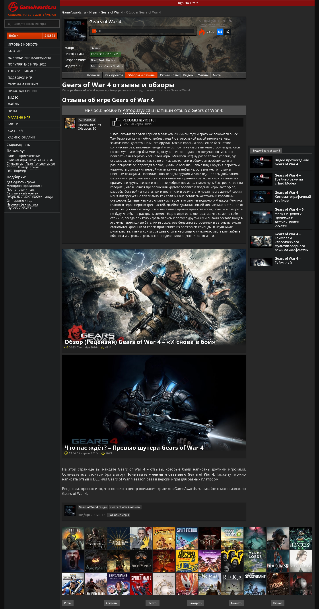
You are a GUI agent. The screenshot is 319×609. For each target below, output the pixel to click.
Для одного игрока (21, 182)
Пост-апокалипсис (21, 189)
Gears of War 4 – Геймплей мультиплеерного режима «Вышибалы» (293, 264)
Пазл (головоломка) (40, 163)
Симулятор (15, 163)
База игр (15, 51)
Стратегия (46, 160)
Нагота (37, 197)
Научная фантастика (22, 204)
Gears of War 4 (112, 12)
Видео (13, 97)
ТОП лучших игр (21, 71)
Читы (12, 111)
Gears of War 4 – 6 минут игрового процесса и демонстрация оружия (289, 217)
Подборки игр (20, 77)
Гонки (34, 167)
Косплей (15, 131)
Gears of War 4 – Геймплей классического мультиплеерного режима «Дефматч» (291, 242)
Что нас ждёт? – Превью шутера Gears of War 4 (134, 447)
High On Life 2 (187, 3)
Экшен (12, 156)
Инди (49, 197)
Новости (93, 75)
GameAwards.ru (74, 12)
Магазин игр (19, 117)
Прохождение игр (23, 91)
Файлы (13, 104)
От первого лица (19, 200)
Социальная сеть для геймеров (32, 8)
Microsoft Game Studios (107, 66)
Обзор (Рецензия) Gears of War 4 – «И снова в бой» (140, 342)
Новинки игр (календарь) (29, 58)
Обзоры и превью (23, 84)
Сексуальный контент (23, 193)
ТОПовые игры (118, 515)
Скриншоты (169, 75)
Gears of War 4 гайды (93, 507)
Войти (32, 36)
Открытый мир (18, 197)
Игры (93, 12)
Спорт (11, 167)
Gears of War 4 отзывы (125, 507)
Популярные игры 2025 (27, 64)
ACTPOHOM (87, 120)
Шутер (23, 167)
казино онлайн (21, 137)
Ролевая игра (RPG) (21, 160)
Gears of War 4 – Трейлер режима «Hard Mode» (289, 179)
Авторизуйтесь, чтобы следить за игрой (216, 23)
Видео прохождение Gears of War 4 (292, 162)
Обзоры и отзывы (141, 75)
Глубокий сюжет (19, 208)
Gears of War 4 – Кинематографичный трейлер (293, 196)
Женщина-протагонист (24, 186)
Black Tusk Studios (103, 60)
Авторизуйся (136, 110)
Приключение (30, 156)
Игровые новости (23, 44)
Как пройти (114, 75)
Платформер (16, 171)
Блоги (13, 124)
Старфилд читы (19, 144)
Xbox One (97, 54)
